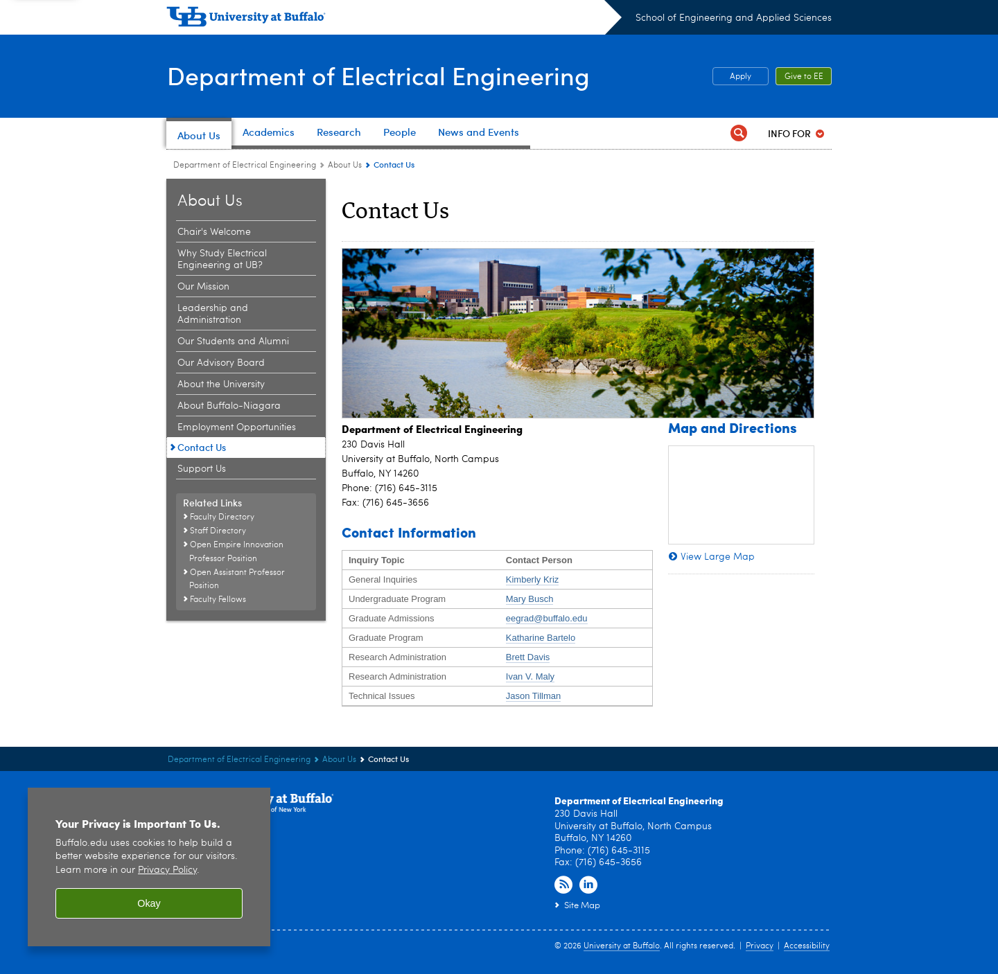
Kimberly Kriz (532, 579)
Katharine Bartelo (540, 637)
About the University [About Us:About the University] (221, 384)
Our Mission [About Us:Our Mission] (203, 287)
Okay (149, 903)
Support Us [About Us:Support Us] (201, 469)
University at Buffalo (622, 946)
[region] (149, 867)
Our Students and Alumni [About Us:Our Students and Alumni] (233, 341)
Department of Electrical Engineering (377, 74)
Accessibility (807, 946)
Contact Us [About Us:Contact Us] (201, 447)
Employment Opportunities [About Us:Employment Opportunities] (236, 427)
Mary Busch (530, 599)
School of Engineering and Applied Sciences (734, 18)
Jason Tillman (533, 696)
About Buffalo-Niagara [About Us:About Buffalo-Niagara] (229, 406)
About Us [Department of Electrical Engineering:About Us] (345, 165)
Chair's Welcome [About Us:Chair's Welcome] (214, 232)
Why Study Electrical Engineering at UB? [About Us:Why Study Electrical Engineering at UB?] (222, 259)
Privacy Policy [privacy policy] (167, 870)
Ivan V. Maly (530, 676)
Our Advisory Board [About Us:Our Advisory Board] (221, 363)
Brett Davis (528, 657)
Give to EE (804, 77)
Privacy (759, 946)
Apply (740, 77)
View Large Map (718, 557)
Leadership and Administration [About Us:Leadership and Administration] (212, 314)
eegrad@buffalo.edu (547, 618)
